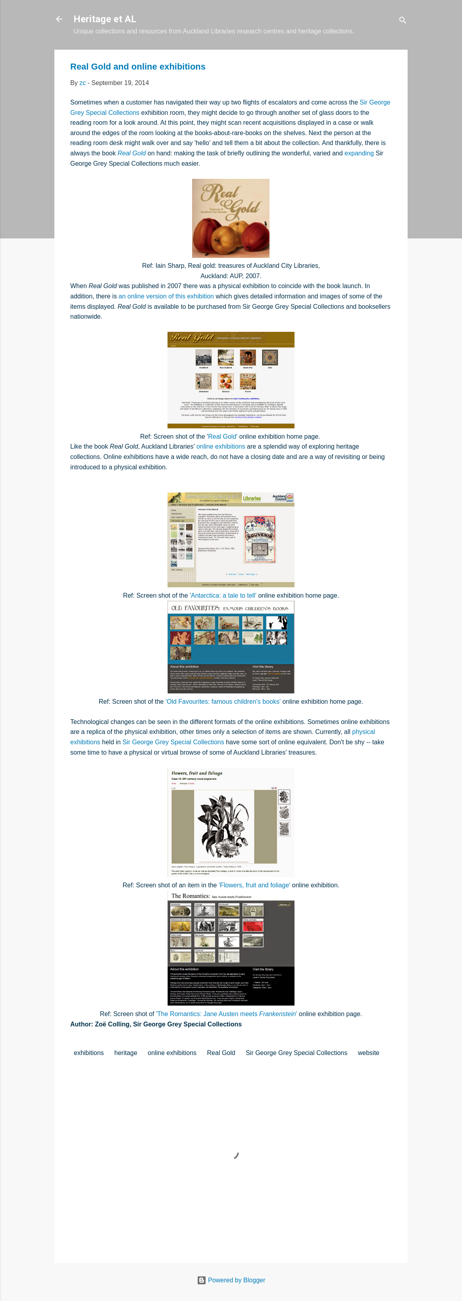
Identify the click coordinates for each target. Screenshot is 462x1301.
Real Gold (131, 153)
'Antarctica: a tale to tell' (223, 595)
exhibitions (89, 1052)
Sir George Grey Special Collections (173, 742)
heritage (125, 1052)
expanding (359, 153)
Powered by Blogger (231, 1280)
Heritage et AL (105, 19)
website (368, 1052)
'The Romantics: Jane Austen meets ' (226, 1014)
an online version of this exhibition (166, 296)
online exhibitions (220, 446)
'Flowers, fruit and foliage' (254, 885)
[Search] (403, 22)
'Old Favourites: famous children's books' (223, 701)
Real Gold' (222, 436)
